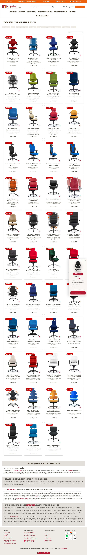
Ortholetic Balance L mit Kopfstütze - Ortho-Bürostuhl (53, 340)
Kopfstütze (41, 27)
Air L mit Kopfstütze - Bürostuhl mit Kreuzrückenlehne (33, 59)
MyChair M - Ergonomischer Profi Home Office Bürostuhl (53, 305)
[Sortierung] (75, 32)
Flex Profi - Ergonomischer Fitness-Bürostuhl (13, 235)
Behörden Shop (7, 541)
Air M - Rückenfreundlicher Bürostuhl (54, 59)
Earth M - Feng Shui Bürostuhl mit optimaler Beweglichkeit (53, 129)
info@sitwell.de (64, 548)
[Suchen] (52, 7)
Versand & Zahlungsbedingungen (31, 538)
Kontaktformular (7, 532)
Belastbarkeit (66, 27)
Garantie (46, 535)
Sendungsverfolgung (28, 537)
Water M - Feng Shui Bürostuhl (33, 446)
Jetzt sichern (78, 292)
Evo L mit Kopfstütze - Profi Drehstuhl (13, 164)
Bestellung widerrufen (43, 552)
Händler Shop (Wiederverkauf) (10, 540)
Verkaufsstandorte (7, 538)
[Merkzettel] (64, 7)
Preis (73, 27)
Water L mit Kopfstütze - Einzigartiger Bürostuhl (12, 446)
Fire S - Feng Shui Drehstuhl (53, 199)
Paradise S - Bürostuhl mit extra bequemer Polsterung (74, 375)
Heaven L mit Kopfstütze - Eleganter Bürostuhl (54, 235)
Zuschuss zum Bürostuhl (29, 540)
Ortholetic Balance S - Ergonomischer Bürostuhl (13, 375)
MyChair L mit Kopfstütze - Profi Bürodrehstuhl (33, 305)
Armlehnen (6, 27)
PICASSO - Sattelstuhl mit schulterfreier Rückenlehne (13, 411)
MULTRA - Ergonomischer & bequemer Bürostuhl (13, 305)
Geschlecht (33, 27)
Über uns (5, 535)
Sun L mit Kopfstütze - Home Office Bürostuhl (33, 411)
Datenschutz (47, 534)
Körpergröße (49, 27)
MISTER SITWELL (14, 516)
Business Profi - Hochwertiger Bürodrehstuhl (12, 94)
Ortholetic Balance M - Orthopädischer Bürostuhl (74, 340)
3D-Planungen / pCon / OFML (30, 535)
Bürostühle (70, 470)
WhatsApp (6, 534)
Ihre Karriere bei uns (8, 537)
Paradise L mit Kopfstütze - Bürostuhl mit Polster (33, 375)
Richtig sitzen (27, 534)
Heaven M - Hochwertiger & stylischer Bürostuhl (74, 235)
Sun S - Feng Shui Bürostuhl (74, 410)
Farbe (25, 27)
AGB (46, 532)
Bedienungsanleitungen (29, 532)
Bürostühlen (39, 496)
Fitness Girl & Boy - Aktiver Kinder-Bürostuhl (74, 199)
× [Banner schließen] (85, 260)
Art (12, 27)
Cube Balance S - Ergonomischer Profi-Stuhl (13, 129)
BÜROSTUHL (12, 490)
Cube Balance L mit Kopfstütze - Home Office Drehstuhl (53, 94)
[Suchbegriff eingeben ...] (40, 7)
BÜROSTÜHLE (30, 505)
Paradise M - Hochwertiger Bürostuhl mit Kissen (54, 375)
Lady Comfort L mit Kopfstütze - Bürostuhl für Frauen (33, 270)
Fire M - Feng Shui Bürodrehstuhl (33, 199)
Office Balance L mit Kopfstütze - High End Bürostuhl (74, 305)
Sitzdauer (57, 27)
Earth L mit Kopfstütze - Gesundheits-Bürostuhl (33, 129)
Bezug (19, 27)
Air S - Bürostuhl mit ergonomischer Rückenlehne (74, 59)
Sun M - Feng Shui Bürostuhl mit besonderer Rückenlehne (53, 411)
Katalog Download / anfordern (10, 543)
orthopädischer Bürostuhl (23, 498)
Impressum (47, 537)
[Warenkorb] (71, 7)
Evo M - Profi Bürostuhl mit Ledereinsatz (33, 164)
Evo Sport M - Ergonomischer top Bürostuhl (74, 164)
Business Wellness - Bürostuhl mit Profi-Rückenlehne (33, 94)
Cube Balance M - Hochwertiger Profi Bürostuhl (74, 94)
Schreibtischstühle (18, 470)
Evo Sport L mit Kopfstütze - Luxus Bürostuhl (53, 164)
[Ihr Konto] (66, 7)
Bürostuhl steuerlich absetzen (30, 541)
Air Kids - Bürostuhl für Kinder (13, 59)
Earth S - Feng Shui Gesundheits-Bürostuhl (74, 129)
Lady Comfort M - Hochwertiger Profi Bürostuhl (54, 270)
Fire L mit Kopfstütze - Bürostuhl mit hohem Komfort (13, 199)
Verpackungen (48, 541)
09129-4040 (9, 1)
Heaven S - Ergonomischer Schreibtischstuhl (13, 270)
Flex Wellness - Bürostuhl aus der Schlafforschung (33, 235)
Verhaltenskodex (48, 540)
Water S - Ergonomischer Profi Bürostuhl (53, 446)
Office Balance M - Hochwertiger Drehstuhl (13, 340)
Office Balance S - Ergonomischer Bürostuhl (33, 340)
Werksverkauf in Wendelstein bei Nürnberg (28, 1)
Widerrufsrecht (48, 538)
